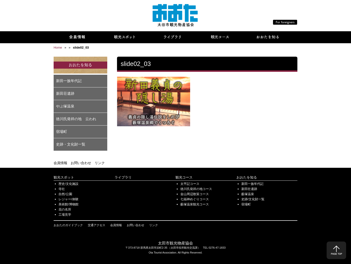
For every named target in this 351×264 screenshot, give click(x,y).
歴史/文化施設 (68, 184)
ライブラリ (123, 177)
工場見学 (64, 214)
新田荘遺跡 (65, 93)
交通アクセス (96, 225)
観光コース (184, 177)
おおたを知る (246, 177)
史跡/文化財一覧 (252, 199)
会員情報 (60, 163)
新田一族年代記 (69, 81)
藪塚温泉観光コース (194, 204)
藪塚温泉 (247, 194)
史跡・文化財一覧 (70, 144)
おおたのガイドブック (68, 225)
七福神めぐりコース (194, 199)
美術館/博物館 (68, 204)
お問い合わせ (81, 163)
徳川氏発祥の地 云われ (76, 119)
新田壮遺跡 (249, 189)
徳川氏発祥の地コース (196, 189)
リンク (100, 163)
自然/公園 (65, 194)
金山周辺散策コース (194, 194)
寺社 (61, 189)
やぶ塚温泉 (65, 106)
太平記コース (189, 184)
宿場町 (61, 131)
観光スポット (64, 177)
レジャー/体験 (68, 199)
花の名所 (64, 209)
